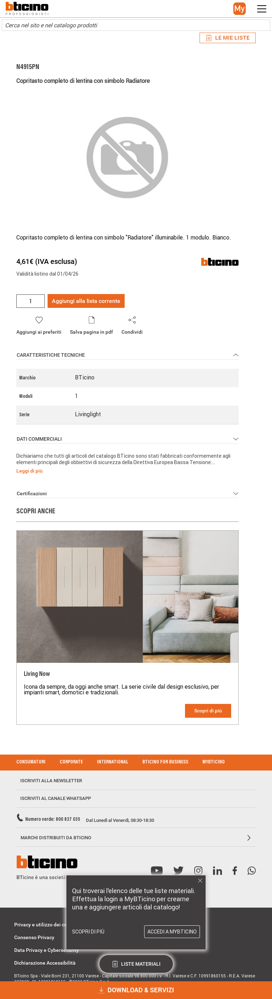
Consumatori (30, 762)
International (112, 762)
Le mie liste (228, 37)
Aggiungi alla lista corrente (86, 301)
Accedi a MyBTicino (172, 932)
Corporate (71, 762)
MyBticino (213, 762)
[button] (239, 8)
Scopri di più (208, 710)
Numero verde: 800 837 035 (52, 819)
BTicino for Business (165, 762)
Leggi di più (29, 470)
